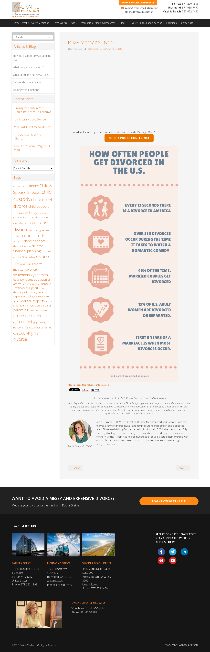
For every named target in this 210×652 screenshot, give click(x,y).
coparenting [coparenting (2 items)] (19, 217)
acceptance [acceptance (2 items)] (19, 186)
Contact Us (187, 22)
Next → (183, 467)
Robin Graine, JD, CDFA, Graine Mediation (105, 49)
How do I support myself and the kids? (32, 57)
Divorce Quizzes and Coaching (147, 22)
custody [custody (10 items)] (39, 222)
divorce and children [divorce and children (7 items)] (31, 235)
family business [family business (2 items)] (30, 284)
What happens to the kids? (28, 67)
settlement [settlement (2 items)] (35, 327)
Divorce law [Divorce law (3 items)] (28, 257)
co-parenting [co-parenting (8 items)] (24, 212)
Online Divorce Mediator (89, 603)
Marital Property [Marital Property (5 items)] (32, 301)
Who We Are (61, 22)
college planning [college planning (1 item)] (43, 213)
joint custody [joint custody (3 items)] (29, 292)
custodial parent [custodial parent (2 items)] (22, 223)
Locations (172, 22)
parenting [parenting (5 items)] (20, 310)
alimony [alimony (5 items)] (33, 185)
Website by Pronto (189, 644)
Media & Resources (106, 22)
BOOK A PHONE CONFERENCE (129, 138)
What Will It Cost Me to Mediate (32, 127)
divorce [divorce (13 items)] (21, 229)
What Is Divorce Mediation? (37, 22)
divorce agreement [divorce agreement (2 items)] (39, 230)
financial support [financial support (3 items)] (28, 288)
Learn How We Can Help (169, 501)
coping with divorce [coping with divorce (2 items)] (37, 217)
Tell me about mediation (27, 82)
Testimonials (86, 22)
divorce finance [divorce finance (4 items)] (34, 241)
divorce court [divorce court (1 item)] (18, 241)
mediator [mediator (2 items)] (24, 305)
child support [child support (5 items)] (38, 206)
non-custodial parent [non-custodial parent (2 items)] (41, 305)
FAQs (73, 22)
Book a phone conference (138, 2)
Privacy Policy (170, 644)
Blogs (124, 22)
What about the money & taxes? (31, 75)
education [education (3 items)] (19, 279)
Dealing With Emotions (26, 90)
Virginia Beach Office (96, 563)
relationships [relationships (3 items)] (21, 327)
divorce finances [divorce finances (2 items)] (22, 246)
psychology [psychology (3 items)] (40, 322)
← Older (75, 467)
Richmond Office (58, 563)
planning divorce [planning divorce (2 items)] (38, 310)
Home (16, 22)
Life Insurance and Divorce (30, 119)
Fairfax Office (21, 563)
